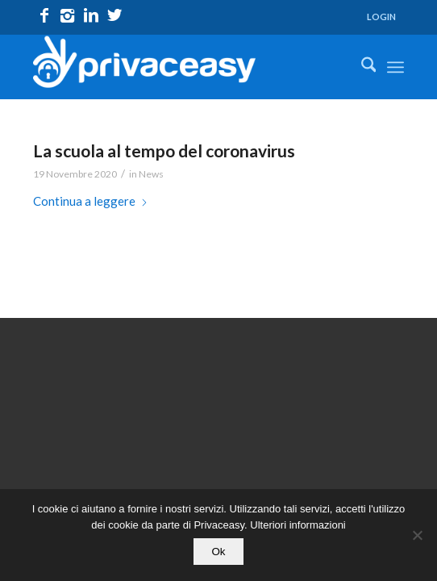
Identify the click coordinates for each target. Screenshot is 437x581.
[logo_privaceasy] (182, 67)
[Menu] (395, 67)
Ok (218, 551)
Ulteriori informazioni (297, 525)
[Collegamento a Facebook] (44, 14)
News (151, 174)
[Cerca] (361, 67)
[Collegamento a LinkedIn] (91, 14)
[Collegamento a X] (114, 14)
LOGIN (381, 16)
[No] (417, 535)
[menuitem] (381, 17)
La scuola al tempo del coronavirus (164, 150)
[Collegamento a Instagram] (68, 14)
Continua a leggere (90, 201)
